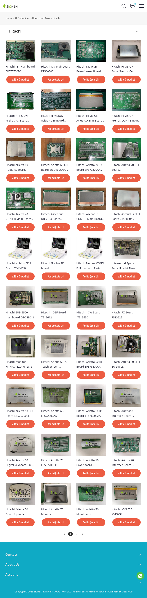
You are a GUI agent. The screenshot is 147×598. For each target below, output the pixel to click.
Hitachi (56, 18)
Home (9, 18)
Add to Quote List (20, 79)
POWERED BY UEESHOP (119, 591)
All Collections (22, 18)
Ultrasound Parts (41, 18)
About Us (12, 564)
